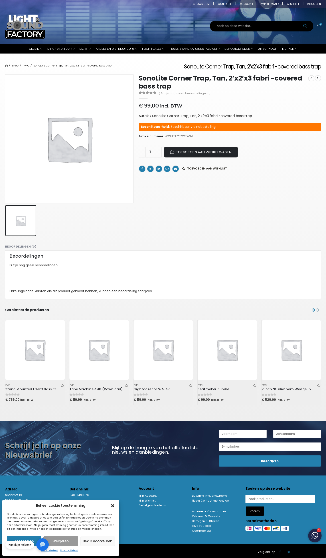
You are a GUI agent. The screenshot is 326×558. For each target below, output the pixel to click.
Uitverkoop (267, 48)
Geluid (34, 48)
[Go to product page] (35, 350)
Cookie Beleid (201, 531)
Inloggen (314, 4)
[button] (112, 505)
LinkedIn (158, 168)
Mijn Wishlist (147, 500)
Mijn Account (148, 496)
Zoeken (255, 511)
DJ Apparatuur (59, 48)
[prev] (311, 78)
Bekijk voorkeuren (97, 541)
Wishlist (293, 4)
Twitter (150, 168)
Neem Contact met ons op (210, 500)
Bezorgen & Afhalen (205, 521)
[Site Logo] (25, 26)
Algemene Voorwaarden (209, 511)
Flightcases (151, 48)
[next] (318, 78)
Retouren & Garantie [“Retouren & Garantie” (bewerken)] (206, 516)
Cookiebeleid (49, 550)
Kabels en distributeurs (115, 48)
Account (246, 4)
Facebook (142, 168)
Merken (288, 48)
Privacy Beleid (69, 550)
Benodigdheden (237, 48)
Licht (83, 48)
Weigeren (61, 541)
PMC (7, 385)
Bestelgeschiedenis (152, 505)
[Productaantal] (150, 152)
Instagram (288, 552)
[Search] (305, 26)
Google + (167, 168)
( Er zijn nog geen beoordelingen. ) (185, 93)
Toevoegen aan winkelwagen (204, 152)
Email (175, 168)
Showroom (201, 4)
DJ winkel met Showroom (209, 496)
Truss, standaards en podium (193, 48)
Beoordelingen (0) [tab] (20, 246)
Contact (224, 4)
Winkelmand (270, 4)
